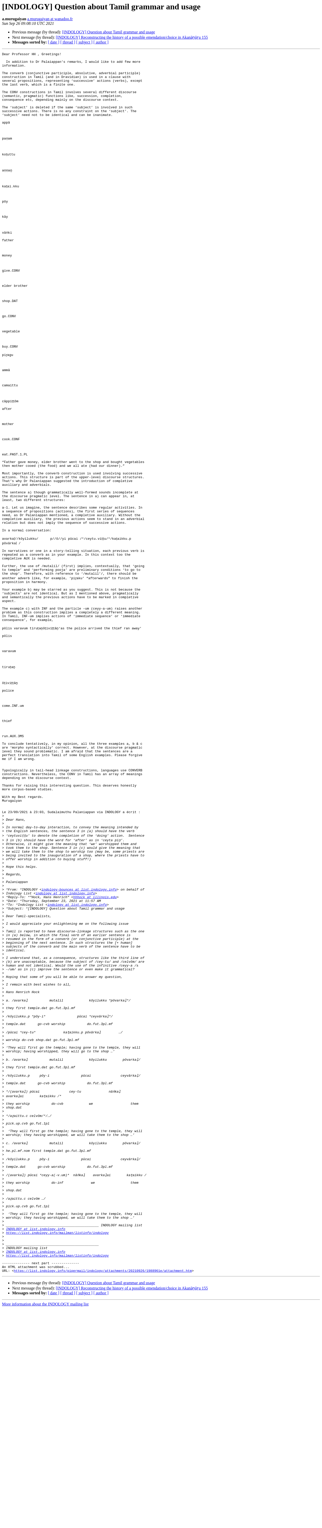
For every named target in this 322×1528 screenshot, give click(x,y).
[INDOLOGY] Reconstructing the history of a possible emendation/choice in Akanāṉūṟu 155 (132, 37)
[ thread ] (67, 42)
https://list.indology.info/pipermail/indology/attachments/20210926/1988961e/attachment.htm (103, 1490)
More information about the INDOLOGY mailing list (45, 1523)
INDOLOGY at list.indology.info (35, 1440)
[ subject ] (84, 42)
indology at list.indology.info (65, 1048)
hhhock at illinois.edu (95, 1052)
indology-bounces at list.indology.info (79, 1043)
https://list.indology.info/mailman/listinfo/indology (57, 1444)
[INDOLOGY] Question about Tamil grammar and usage (108, 32)
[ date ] (53, 42)
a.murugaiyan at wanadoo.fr (50, 19)
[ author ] (101, 42)
